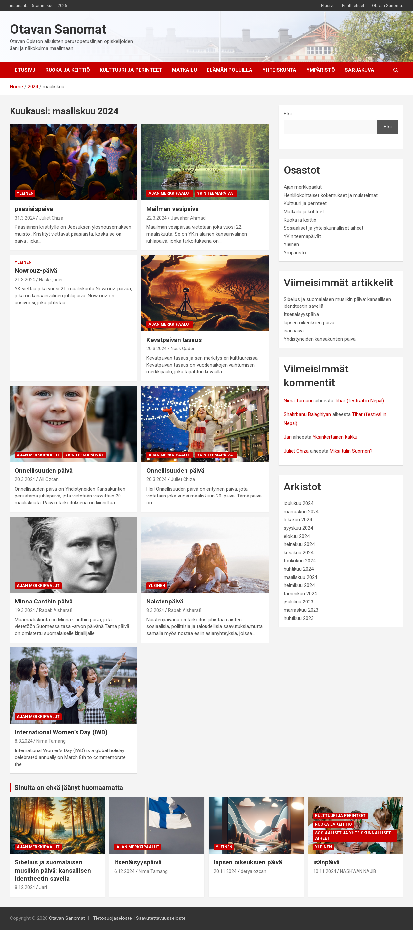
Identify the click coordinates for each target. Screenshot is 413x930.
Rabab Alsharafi (55, 610)
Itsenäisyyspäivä (301, 314)
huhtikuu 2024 (299, 569)
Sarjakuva (359, 70)
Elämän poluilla (229, 70)
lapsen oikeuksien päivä (309, 323)
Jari (288, 437)
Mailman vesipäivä (172, 209)
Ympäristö (320, 70)
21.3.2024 (25, 279)
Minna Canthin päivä (44, 601)
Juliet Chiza (51, 218)
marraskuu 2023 (301, 610)
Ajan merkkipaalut (169, 193)
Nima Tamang (51, 741)
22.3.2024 (156, 218)
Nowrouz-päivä (36, 270)
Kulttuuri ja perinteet (131, 70)
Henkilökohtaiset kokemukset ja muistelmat (331, 195)
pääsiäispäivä (34, 209)
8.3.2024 (155, 610)
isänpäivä (294, 331)
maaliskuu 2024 (300, 577)
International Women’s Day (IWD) (61, 732)
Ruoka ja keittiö (67, 70)
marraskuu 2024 (301, 512)
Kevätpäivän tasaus (174, 340)
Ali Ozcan (49, 479)
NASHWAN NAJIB (358, 871)
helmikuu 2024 (299, 585)
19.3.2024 (25, 610)
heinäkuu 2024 (299, 544)
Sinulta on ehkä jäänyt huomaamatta (68, 788)
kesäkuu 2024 (298, 553)
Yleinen (25, 193)
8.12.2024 (25, 887)
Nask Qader (51, 279)
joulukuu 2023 (298, 602)
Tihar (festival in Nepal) (359, 401)
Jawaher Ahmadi (189, 218)
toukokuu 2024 (299, 561)
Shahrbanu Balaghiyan (307, 414)
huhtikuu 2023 (299, 618)
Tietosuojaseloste (112, 918)
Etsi (288, 113)
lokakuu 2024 (298, 520)
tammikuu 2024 (300, 594)
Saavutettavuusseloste (160, 918)
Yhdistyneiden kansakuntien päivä (320, 339)
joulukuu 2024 (298, 503)
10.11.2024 (324, 871)
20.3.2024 (156, 348)
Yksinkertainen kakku (335, 437)
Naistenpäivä (164, 601)
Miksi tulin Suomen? (351, 451)
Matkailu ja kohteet (304, 212)
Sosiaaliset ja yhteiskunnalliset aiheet (323, 228)
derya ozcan (253, 871)
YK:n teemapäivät (216, 193)
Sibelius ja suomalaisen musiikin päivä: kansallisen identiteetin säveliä (53, 870)
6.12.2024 (124, 871)
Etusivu (328, 5)
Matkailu (184, 70)
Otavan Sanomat (387, 5)
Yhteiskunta (279, 70)
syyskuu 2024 (298, 528)
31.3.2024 (25, 218)
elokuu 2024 (297, 536)
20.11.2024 (225, 871)
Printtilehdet (353, 5)
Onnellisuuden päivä (44, 470)
